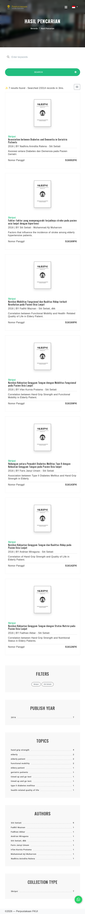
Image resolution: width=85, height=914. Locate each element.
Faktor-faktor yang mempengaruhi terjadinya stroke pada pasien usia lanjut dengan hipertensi (42, 222)
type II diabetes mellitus (23, 785)
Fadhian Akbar (18, 832)
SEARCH (38, 73)
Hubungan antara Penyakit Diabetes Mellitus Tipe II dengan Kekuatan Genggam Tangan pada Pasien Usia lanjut (39, 465)
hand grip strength (20, 750)
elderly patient (18, 759)
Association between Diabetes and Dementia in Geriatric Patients (37, 141)
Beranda (34, 29)
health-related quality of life (25, 790)
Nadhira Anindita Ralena (23, 859)
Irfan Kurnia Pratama (21, 849)
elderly (14, 754)
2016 (13, 717)
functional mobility (20, 763)
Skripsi (14, 891)
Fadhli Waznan (18, 827)
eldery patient (18, 768)
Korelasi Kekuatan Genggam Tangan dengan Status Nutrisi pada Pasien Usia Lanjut (41, 627)
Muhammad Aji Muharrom (23, 854)
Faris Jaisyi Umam (20, 845)
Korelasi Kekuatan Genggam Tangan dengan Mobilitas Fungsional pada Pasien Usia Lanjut (42, 384)
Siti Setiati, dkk (18, 841)
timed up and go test (21, 777)
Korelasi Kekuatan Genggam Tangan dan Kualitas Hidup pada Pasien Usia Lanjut (39, 546)
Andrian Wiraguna (20, 836)
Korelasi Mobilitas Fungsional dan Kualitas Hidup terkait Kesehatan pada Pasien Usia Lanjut (37, 303)
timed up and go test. (21, 781)
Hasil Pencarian (47, 29)
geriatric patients (19, 772)
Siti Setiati (16, 823)
